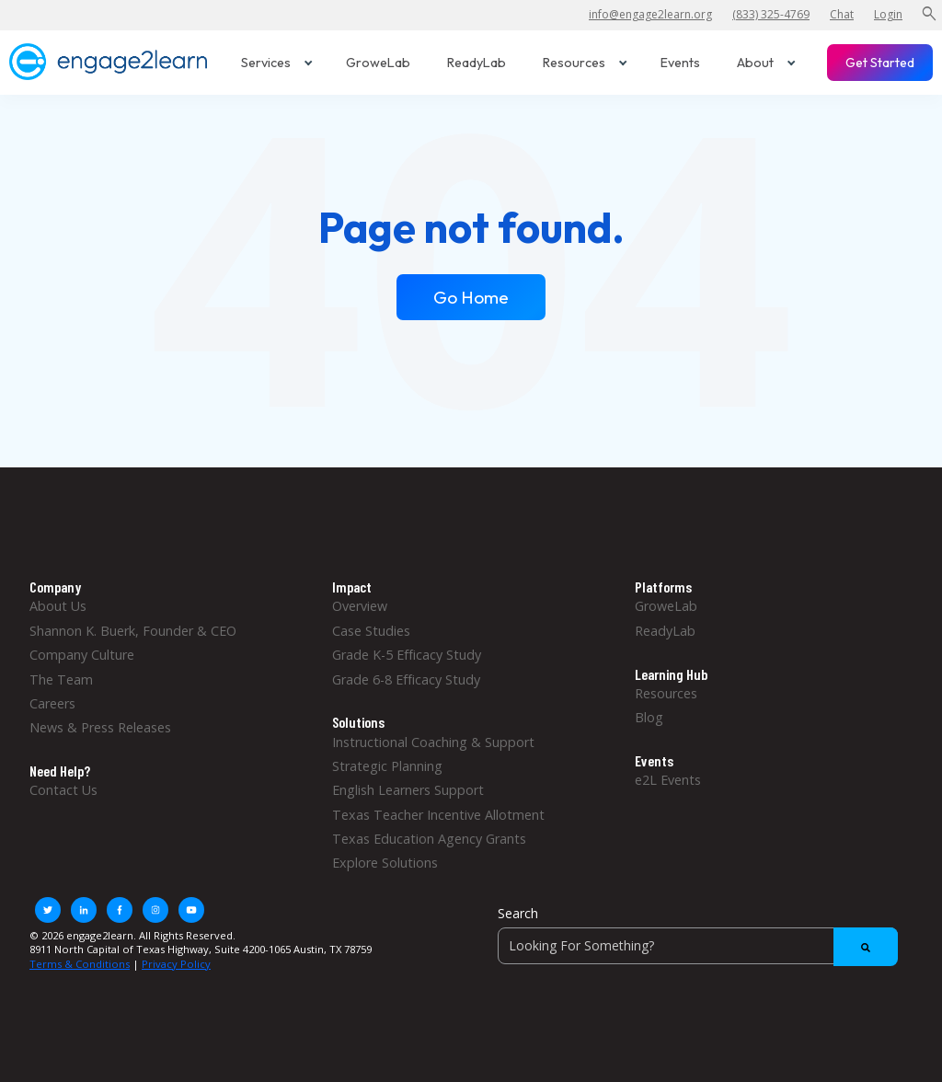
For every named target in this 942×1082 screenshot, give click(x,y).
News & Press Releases (100, 727)
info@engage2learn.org (650, 14)
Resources (585, 62)
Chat (842, 14)
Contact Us (63, 790)
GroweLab (378, 62)
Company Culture (81, 654)
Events (680, 62)
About (766, 62)
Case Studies (371, 630)
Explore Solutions (385, 862)
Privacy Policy (176, 964)
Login (888, 14)
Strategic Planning (387, 766)
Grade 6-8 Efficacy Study (406, 679)
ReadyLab (476, 62)
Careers (52, 703)
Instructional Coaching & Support (433, 742)
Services (277, 62)
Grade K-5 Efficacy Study (406, 654)
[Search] (698, 945)
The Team (61, 679)
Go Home (471, 297)
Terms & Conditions (79, 964)
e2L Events (668, 779)
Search (518, 913)
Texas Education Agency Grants (429, 838)
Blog (649, 717)
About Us (57, 606)
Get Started (879, 62)
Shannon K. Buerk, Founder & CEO (132, 630)
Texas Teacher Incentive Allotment (438, 814)
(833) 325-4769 (771, 14)
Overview (359, 606)
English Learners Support (408, 790)
